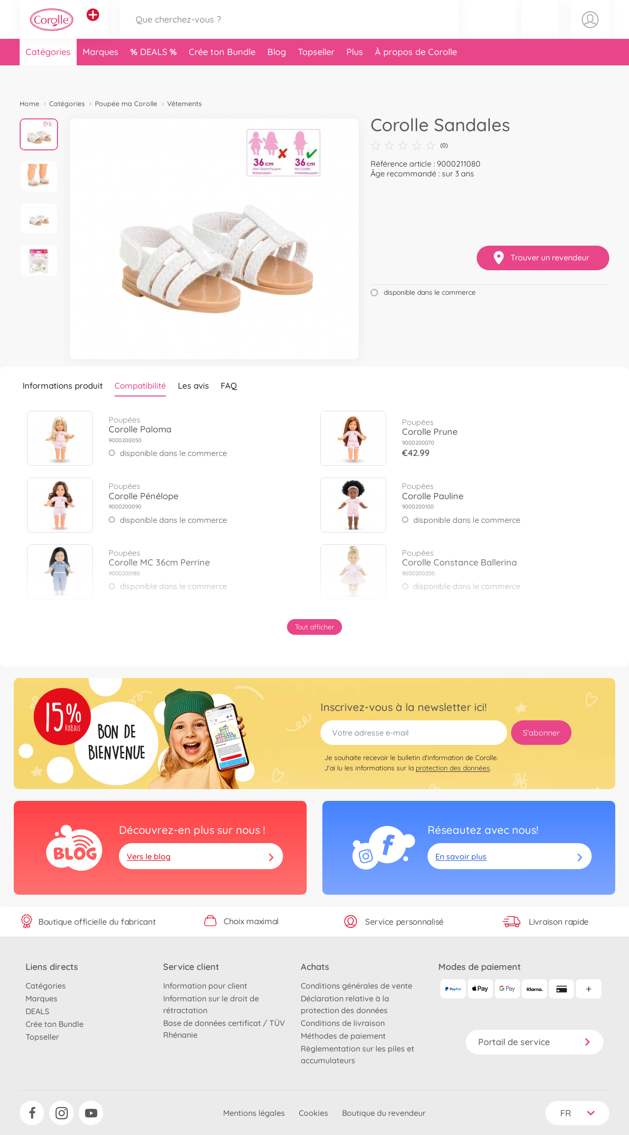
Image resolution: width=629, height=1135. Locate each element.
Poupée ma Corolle (126, 103)
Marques (100, 75)
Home (29, 103)
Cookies (313, 1113)
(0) (409, 145)
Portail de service (534, 1042)
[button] (540, 31)
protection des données (453, 768)
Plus (354, 75)
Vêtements (184, 103)
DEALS (155, 75)
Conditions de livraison (343, 1023)
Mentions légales (254, 1113)
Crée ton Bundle (222, 75)
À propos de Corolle (416, 75)
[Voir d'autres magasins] (92, 26)
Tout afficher (314, 627)
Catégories (48, 75)
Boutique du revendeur (384, 1113)
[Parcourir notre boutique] (289, 31)
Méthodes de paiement (343, 1036)
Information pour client (205, 986)
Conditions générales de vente (356, 986)
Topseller (316, 75)
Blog (276, 75)
